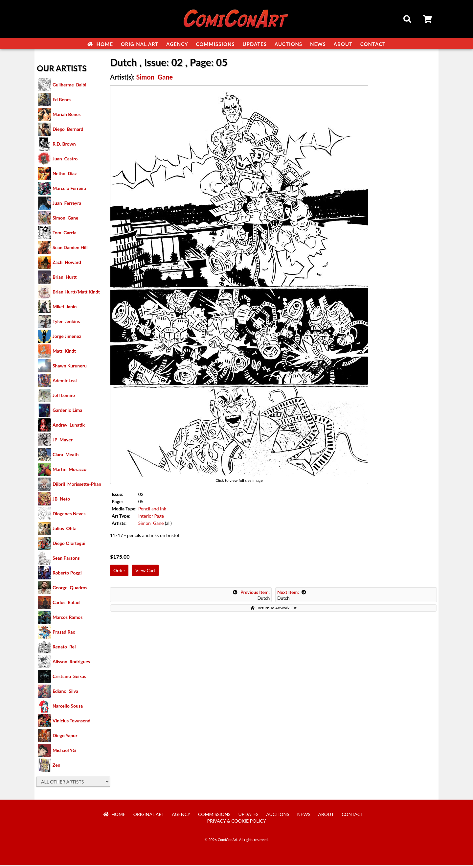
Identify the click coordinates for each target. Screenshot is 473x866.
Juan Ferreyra (67, 203)
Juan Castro (65, 159)
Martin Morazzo (69, 470)
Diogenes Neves (69, 514)
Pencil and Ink (152, 509)
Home (100, 44)
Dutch (251, 595)
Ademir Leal (65, 381)
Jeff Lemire (64, 396)
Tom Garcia (65, 233)
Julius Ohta (65, 529)
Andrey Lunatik (69, 425)
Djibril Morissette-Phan (77, 484)
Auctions (289, 44)
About (343, 44)
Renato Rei (64, 647)
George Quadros (70, 588)
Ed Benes (62, 100)
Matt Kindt (64, 351)
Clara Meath (66, 455)
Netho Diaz (65, 174)
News (318, 44)
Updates (254, 44)
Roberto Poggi (67, 573)
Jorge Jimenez (67, 336)
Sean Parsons (66, 558)
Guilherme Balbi (69, 85)
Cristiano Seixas (69, 677)
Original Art (140, 44)
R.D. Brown (64, 144)
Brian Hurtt (65, 277)
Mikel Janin (65, 307)
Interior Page (151, 516)
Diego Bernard (68, 129)
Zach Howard (67, 263)
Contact (373, 44)
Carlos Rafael (66, 603)
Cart (428, 20)
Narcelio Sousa (68, 706)
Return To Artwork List (273, 608)
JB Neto (61, 499)
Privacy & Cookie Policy (236, 821)
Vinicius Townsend (71, 721)
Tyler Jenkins (66, 322)
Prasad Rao (64, 632)
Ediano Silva (65, 691)
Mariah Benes (66, 115)
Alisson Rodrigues (71, 662)
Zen (56, 765)
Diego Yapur (65, 736)
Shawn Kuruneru (70, 366)
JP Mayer (63, 440)
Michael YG (64, 751)
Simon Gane (65, 218)
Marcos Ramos (67, 617)
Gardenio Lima (67, 410)
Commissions (215, 44)
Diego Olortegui (69, 544)
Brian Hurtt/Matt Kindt (76, 292)
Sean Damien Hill (70, 248)
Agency (177, 44)
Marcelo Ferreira (69, 189)
